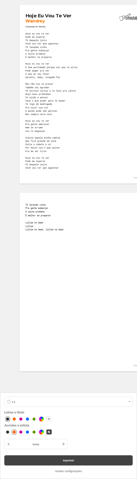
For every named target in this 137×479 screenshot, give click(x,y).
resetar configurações (68, 471)
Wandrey (35, 20)
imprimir (68, 460)
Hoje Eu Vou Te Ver (48, 16)
